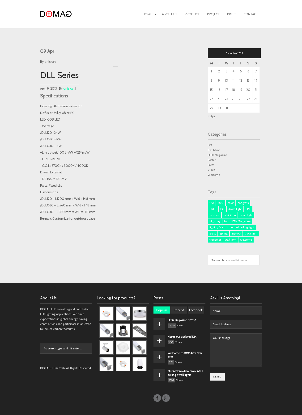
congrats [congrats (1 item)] (243, 203)
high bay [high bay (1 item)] (214, 221)
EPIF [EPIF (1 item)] (248, 209)
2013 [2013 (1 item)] (221, 203)
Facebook (196, 310)
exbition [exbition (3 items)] (214, 215)
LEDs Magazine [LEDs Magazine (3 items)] (241, 221)
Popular (161, 310)
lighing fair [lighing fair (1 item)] (216, 227)
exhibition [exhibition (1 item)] (229, 215)
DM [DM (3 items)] (222, 209)
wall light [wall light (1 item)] (230, 239)
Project (213, 14)
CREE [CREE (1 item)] (213, 209)
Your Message (236, 350)
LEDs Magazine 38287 (182, 320)
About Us (169, 14)
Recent (179, 310)
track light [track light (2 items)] (251, 233)
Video (211, 170)
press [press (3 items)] (212, 233)
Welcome (214, 174)
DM (210, 145)
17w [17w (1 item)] (211, 203)
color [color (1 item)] (230, 203)
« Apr (211, 116)
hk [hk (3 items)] (225, 221)
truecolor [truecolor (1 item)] (215, 239)
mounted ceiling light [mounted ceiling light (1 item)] (240, 227)
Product (192, 14)
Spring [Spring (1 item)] (224, 233)
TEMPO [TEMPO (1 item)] (236, 233)
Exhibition (214, 150)
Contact (251, 14)
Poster (212, 160)
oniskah (50, 61)
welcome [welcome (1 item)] (246, 239)
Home (149, 14)
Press (231, 14)
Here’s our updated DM (182, 336)
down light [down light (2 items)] (235, 209)
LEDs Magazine (217, 155)
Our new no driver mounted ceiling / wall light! (185, 373)
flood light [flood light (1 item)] (246, 215)
